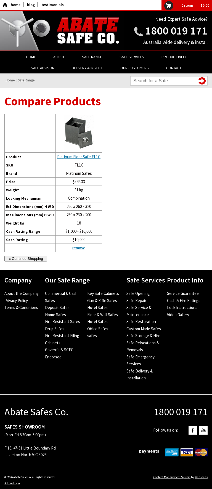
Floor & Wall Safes (102, 314)
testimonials (52, 4)
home (11, 4)
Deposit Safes (57, 307)
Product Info (173, 56)
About (59, 56)
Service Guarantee (183, 293)
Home (31, 56)
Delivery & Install (87, 67)
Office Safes (97, 328)
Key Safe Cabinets (103, 293)
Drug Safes (54, 328)
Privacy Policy (16, 300)
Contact (173, 67)
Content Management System (171, 477)
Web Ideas (201, 477)
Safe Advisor (42, 67)
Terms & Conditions (21, 307)
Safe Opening (138, 293)
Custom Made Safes (143, 328)
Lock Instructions (182, 307)
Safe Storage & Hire (143, 335)
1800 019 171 (176, 31)
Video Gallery (178, 314)
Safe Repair (136, 300)
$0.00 (205, 5)
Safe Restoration (141, 321)
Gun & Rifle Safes (102, 300)
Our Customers (134, 67)
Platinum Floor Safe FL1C (78, 156)
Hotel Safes (97, 307)
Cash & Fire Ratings (183, 300)
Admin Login (12, 483)
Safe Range (92, 56)
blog (31, 4)
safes (92, 335)
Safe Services (132, 56)
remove (78, 247)
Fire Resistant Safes (62, 321)
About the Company (21, 293)
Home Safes (55, 314)
